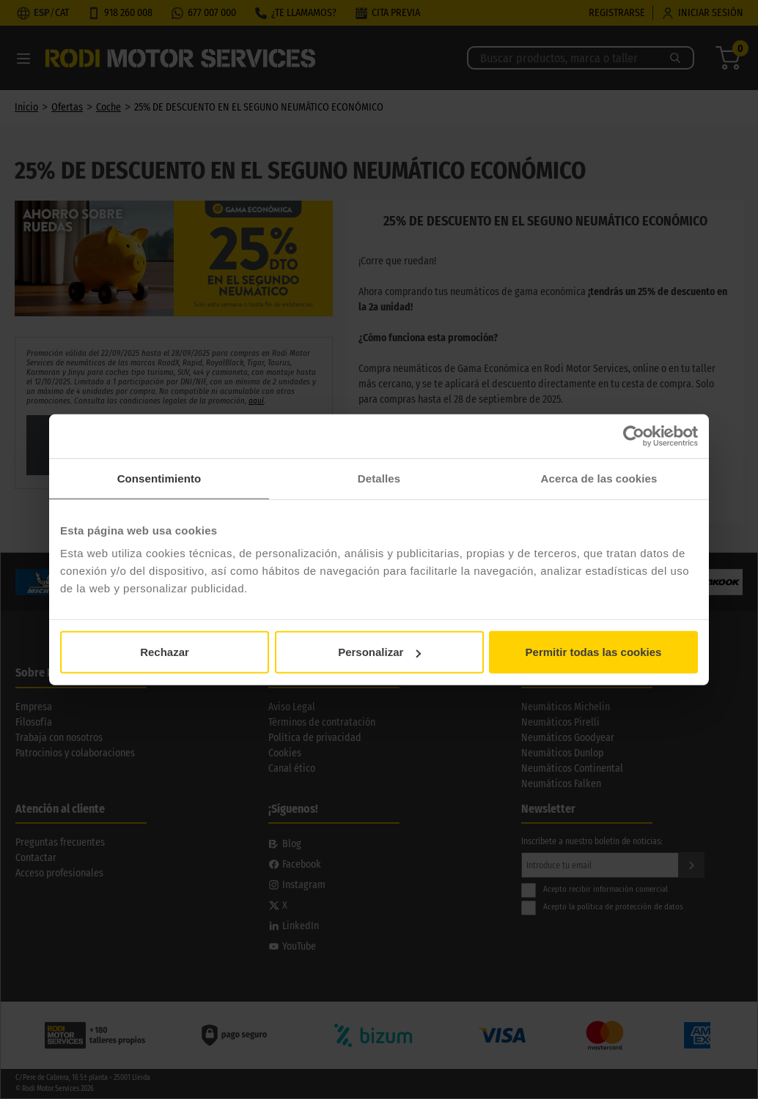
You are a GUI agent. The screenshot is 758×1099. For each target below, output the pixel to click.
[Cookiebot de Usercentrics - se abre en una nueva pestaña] (634, 436)
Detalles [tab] (379, 478)
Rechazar (164, 652)
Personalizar (379, 652)
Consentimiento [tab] (159, 478)
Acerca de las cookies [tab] (599, 478)
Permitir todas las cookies (594, 652)
